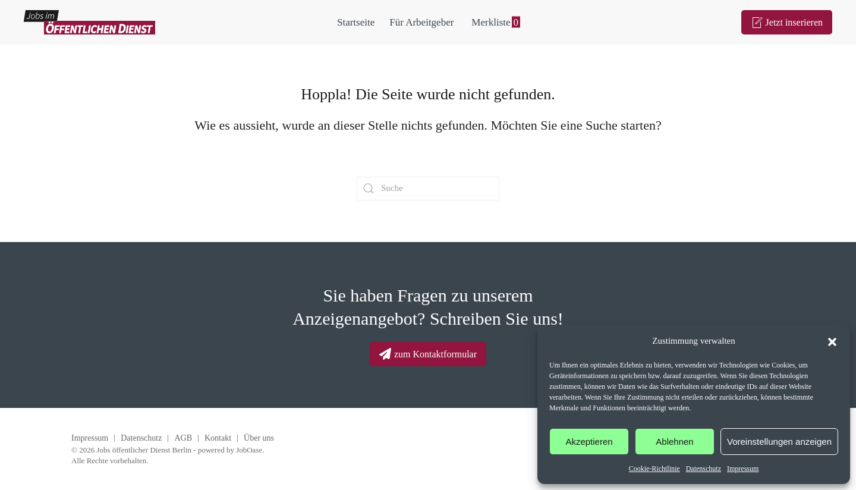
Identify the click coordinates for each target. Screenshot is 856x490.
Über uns (259, 438)
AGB (183, 438)
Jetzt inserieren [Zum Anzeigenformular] (787, 23)
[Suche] (428, 188)
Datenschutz (703, 468)
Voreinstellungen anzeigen (779, 441)
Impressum (743, 468)
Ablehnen (674, 441)
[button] (832, 341)
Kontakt (217, 438)
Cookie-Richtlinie (654, 468)
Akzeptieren (588, 441)
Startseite (355, 22)
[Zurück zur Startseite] (89, 22)
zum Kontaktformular (428, 354)
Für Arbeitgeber (421, 22)
